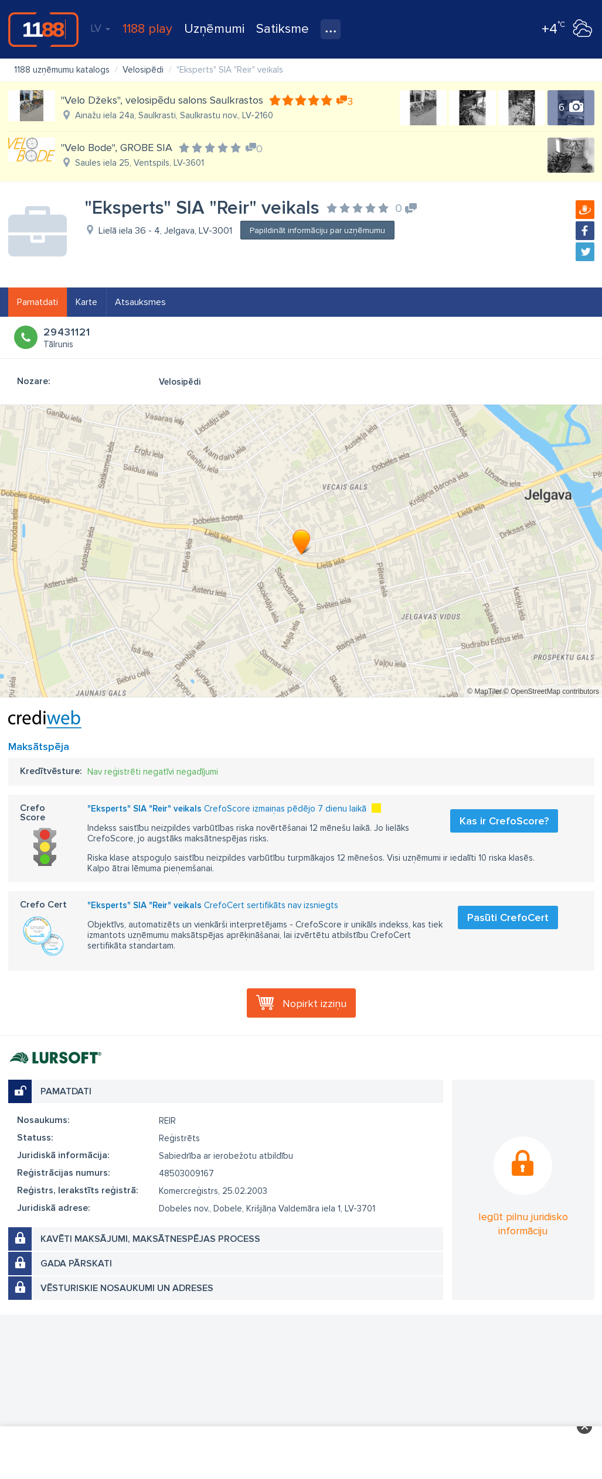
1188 (43, 29)
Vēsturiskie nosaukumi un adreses (126, 1288)
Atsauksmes (140, 302)
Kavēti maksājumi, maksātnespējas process (150, 1239)
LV (100, 28)
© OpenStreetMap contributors (551, 691)
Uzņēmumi (214, 29)
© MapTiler (484, 691)
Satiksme (282, 29)
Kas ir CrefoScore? (504, 820)
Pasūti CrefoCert (508, 917)
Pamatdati (37, 302)
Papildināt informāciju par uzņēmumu (317, 230)
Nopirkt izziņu (314, 1003)
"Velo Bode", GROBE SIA (116, 147)
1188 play (147, 29)
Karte (86, 302)
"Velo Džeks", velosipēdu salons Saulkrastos (162, 100)
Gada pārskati (76, 1263)
